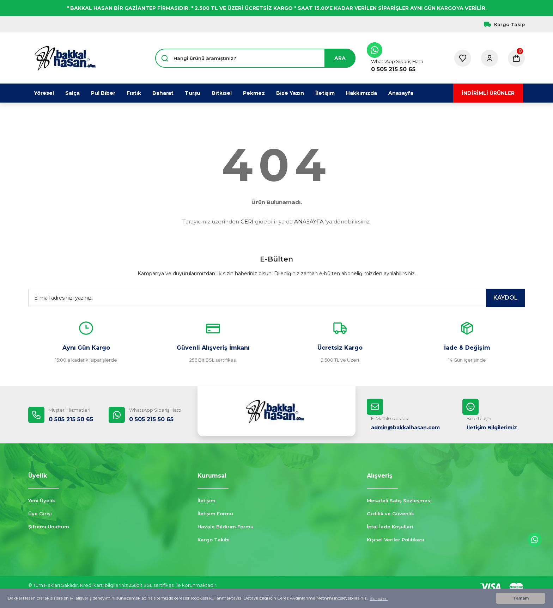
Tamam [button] (521, 598)
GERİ (247, 221)
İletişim (206, 500)
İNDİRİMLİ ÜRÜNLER (488, 93)
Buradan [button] (379, 598)
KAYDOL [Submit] (505, 297)
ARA (340, 58)
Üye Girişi (40, 513)
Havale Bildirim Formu (226, 526)
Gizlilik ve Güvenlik (390, 513)
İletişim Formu (215, 513)
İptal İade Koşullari (390, 526)
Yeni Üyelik (41, 500)
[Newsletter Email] (276, 298)
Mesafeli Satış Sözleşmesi (399, 500)
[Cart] (516, 58)
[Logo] (65, 58)
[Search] (255, 58)
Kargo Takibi (214, 539)
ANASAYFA (309, 221)
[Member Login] (489, 58)
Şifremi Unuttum (48, 526)
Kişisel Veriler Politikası (395, 539)
